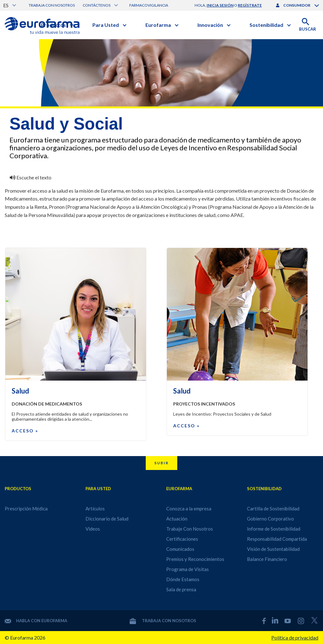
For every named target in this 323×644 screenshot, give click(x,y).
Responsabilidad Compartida (277, 539)
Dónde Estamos (182, 579)
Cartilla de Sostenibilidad (273, 508)
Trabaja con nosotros (52, 5)
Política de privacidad (294, 638)
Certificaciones (182, 539)
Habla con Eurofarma (36, 620)
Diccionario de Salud (106, 518)
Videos (92, 529)
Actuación (176, 518)
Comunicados (180, 549)
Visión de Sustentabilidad (273, 549)
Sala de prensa (181, 589)
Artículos (95, 508)
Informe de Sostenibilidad (273, 529)
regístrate (250, 5)
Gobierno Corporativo (270, 518)
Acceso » (25, 430)
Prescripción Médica (26, 508)
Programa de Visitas (187, 569)
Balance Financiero (267, 559)
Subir (161, 462)
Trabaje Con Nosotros (189, 529)
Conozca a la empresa (188, 508)
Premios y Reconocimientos (195, 559)
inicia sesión (220, 5)
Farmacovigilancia (148, 5)
